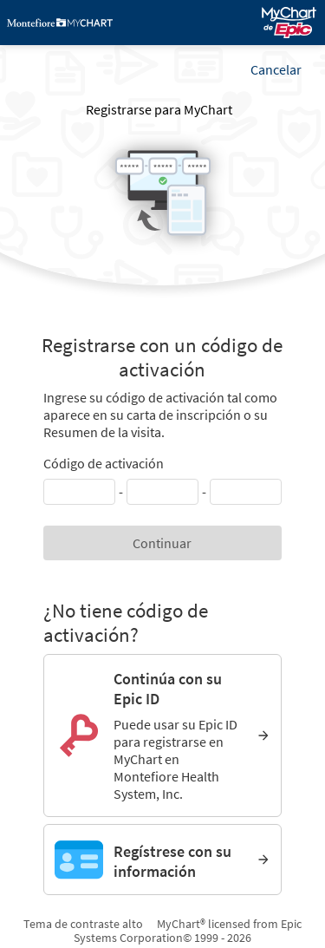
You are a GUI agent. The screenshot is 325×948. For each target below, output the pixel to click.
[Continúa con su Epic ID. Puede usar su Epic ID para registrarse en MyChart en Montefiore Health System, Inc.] (162, 735)
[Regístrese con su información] (162, 859)
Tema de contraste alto (83, 924)
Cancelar (276, 69)
